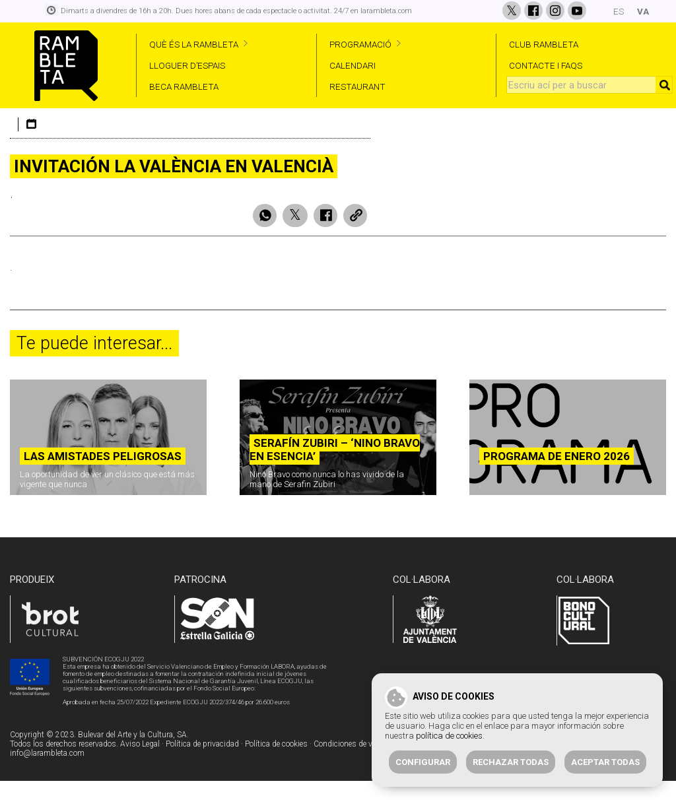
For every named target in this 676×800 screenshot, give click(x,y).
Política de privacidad (202, 764)
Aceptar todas (605, 762)
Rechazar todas (511, 762)
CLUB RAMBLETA (543, 44)
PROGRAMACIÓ (360, 44)
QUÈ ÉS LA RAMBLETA (193, 44)
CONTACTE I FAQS (545, 65)
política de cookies (449, 736)
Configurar (422, 762)
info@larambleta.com (47, 773)
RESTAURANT (357, 86)
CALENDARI (352, 65)
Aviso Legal (140, 764)
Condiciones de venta (350, 764)
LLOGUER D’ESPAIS (187, 65)
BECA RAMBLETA (184, 86)
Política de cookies (276, 764)
